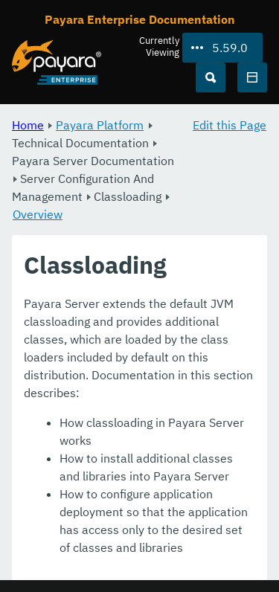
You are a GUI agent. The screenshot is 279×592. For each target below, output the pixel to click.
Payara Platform (100, 125)
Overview (37, 214)
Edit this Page (229, 125)
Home (28, 125)
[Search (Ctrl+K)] (210, 77)
